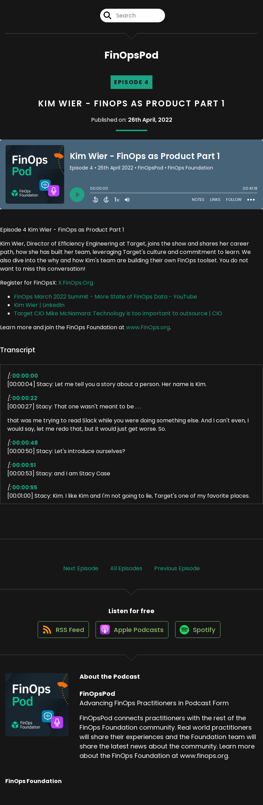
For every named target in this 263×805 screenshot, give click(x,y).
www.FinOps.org (148, 331)
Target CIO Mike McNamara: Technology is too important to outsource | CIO (118, 317)
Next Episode (80, 572)
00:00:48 (25, 447)
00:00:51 (24, 469)
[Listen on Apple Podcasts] (131, 638)
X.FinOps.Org (75, 287)
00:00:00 (25, 380)
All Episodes (126, 572)
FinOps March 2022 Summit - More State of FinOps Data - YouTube (105, 300)
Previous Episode (177, 572)
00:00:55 (24, 491)
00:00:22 (24, 402)
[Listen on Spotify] (199, 637)
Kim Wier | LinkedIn (39, 309)
